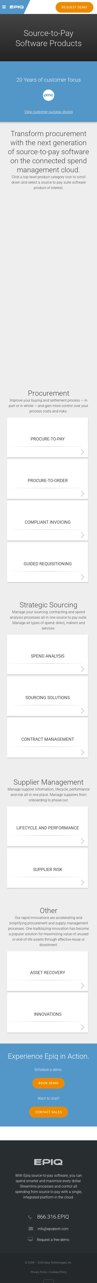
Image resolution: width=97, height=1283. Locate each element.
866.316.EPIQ (53, 1217)
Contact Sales (48, 1112)
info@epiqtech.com (53, 1229)
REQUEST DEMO (74, 7)
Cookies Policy (58, 1272)
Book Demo (48, 1083)
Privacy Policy (39, 1272)
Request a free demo (53, 1240)
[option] (48, 95)
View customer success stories (48, 112)
